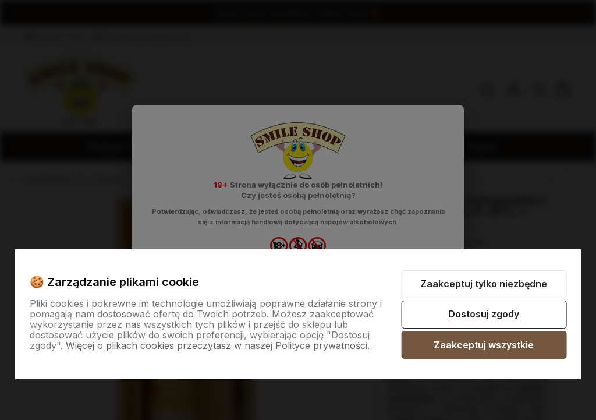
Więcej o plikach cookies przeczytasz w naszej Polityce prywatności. (218, 345)
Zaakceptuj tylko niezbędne (483, 284)
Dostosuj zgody (483, 314)
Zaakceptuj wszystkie (484, 345)
